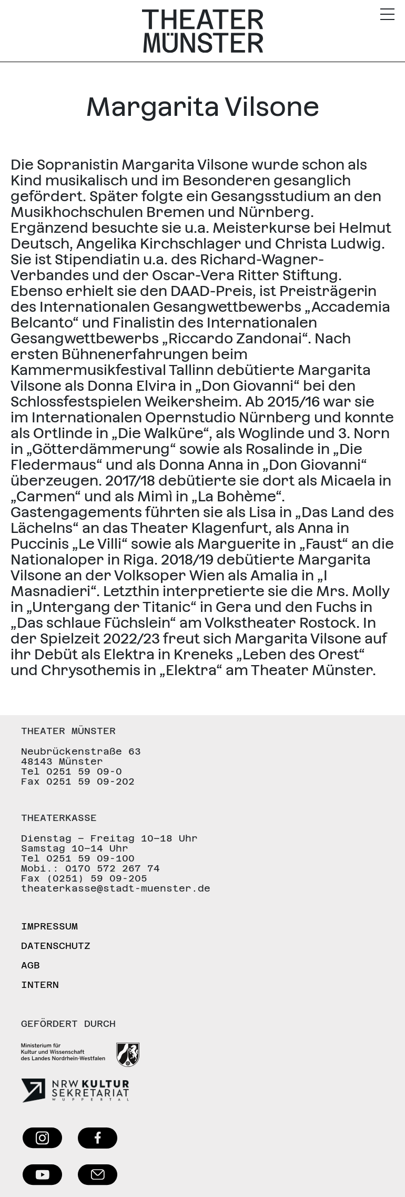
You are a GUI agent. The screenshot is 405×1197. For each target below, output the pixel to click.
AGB (30, 965)
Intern (40, 984)
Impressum (49, 926)
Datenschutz (55, 945)
